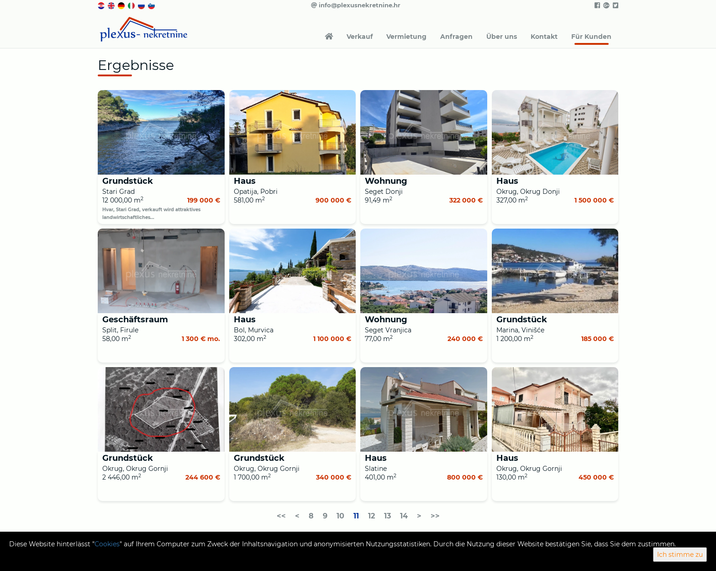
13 (387, 516)
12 (371, 516)
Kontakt (544, 36)
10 (340, 516)
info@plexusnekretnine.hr (355, 5)
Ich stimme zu (680, 554)
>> (435, 516)
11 (356, 516)
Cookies (107, 544)
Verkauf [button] (360, 36)
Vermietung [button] (406, 36)
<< (281, 516)
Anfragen (456, 36)
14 (404, 516)
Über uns (501, 36)
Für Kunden (591, 36)
